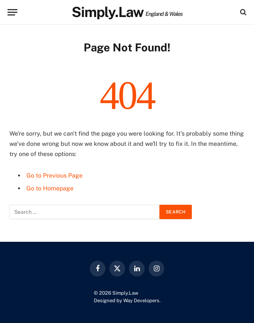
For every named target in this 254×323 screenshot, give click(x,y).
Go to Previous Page (54, 175)
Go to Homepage (49, 188)
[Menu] (12, 12)
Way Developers (141, 300)
